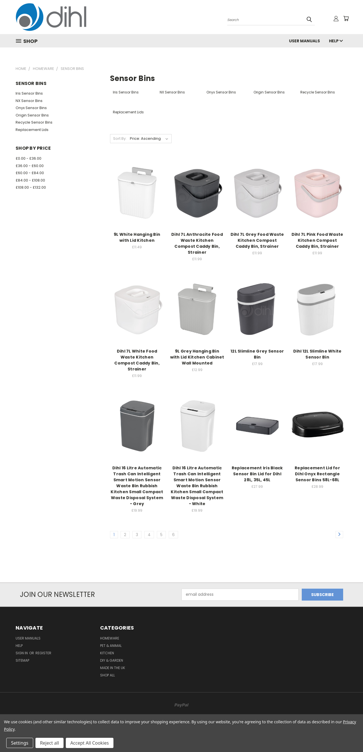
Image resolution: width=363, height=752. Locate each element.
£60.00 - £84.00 (30, 173)
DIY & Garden (111, 660)
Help (336, 41)
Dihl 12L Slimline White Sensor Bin (317, 354)
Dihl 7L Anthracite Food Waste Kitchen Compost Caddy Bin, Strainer (197, 243)
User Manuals (304, 41)
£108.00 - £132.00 (31, 187)
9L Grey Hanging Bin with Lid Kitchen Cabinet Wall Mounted (197, 357)
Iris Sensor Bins (29, 93)
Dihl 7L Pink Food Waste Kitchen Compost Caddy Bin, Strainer (317, 240)
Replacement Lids (32, 129)
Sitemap (22, 660)
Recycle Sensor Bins (34, 122)
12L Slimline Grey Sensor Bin (257, 354)
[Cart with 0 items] (346, 18)
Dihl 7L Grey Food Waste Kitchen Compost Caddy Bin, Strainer (257, 240)
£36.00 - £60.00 (30, 165)
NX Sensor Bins (29, 100)
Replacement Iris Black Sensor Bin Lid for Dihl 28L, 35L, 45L (257, 474)
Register (43, 653)
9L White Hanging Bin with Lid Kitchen (137, 237)
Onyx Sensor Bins (31, 108)
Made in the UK (112, 667)
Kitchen (107, 653)
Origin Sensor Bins (32, 115)
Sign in (22, 653)
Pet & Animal (111, 645)
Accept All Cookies (89, 743)
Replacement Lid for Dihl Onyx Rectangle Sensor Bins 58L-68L (317, 474)
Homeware (109, 638)
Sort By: (119, 138)
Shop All (107, 675)
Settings (19, 743)
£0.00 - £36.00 (28, 158)
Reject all (49, 743)
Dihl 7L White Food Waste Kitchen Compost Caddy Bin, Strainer (137, 360)
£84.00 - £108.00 (30, 180)
